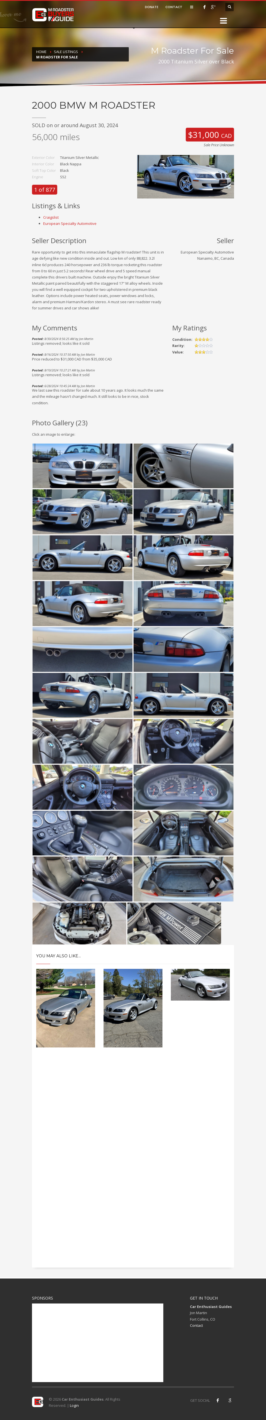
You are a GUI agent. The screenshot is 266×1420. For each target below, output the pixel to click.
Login (74, 1405)
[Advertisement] (133, 1102)
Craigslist (51, 217)
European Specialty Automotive (70, 223)
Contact (196, 1325)
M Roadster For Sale (57, 57)
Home (41, 51)
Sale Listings (66, 51)
